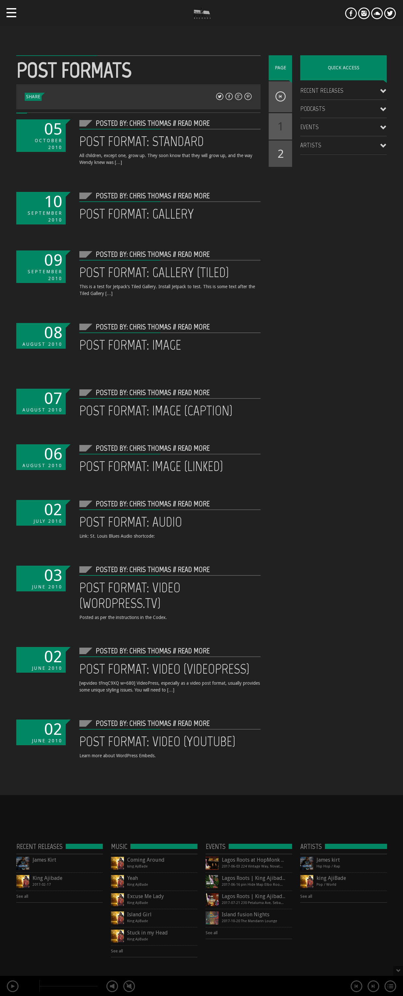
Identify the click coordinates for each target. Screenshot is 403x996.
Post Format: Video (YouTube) (157, 741)
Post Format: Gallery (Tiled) (154, 272)
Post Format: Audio (130, 521)
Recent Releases (321, 90)
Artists (310, 145)
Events (309, 127)
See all (22, 896)
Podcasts (312, 109)
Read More (193, 123)
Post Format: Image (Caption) (156, 410)
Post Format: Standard (141, 141)
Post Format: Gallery (136, 213)
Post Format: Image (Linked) (151, 466)
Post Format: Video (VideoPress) (164, 668)
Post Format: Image (130, 344)
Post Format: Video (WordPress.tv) (130, 595)
